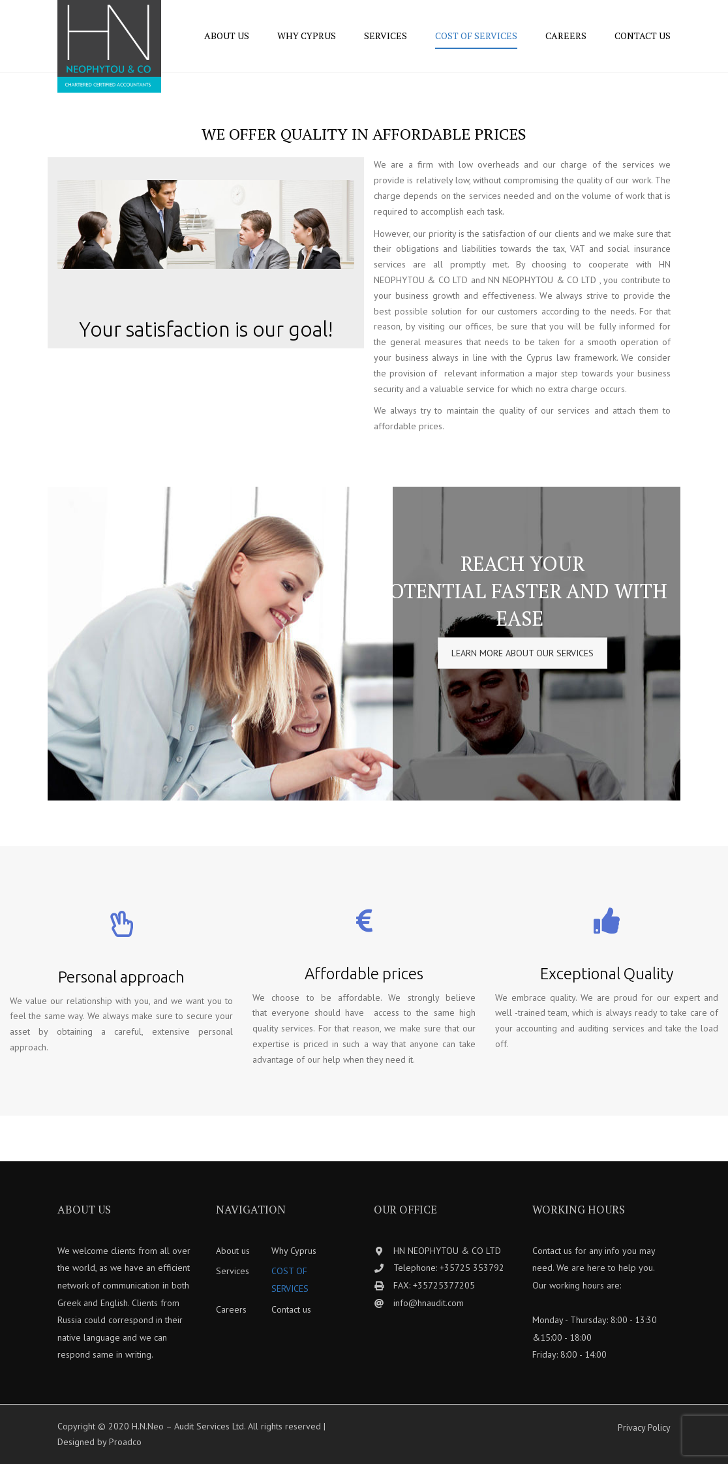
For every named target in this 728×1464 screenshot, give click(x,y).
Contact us (642, 35)
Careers (565, 35)
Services (385, 35)
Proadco (125, 1442)
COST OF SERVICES (476, 35)
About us (226, 35)
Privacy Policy (644, 1427)
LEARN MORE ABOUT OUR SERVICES (522, 653)
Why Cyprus (306, 35)
